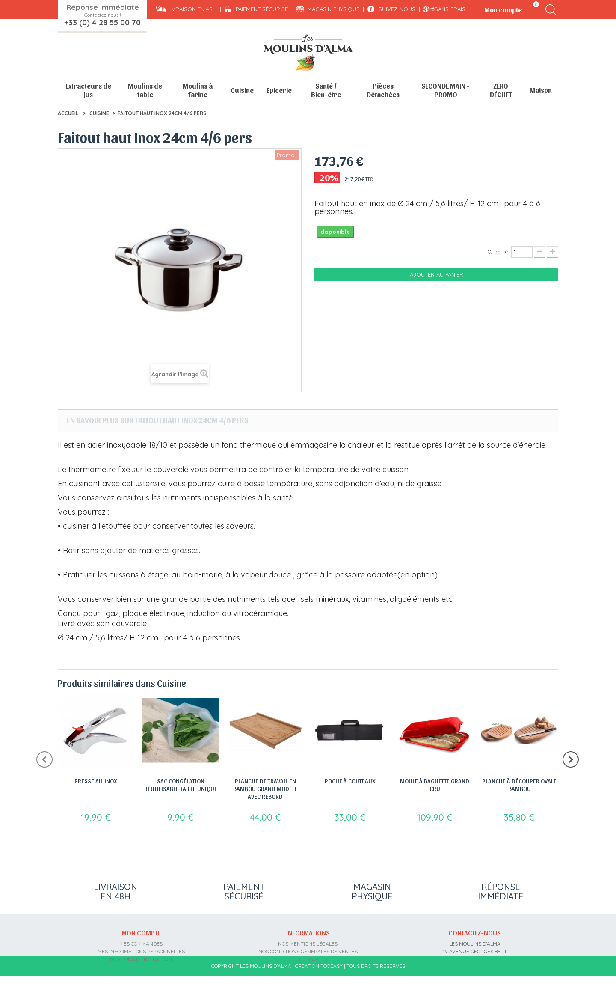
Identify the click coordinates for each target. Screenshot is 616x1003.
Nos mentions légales (308, 943)
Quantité (498, 251)
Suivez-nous (397, 9)
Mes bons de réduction (141, 959)
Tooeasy (331, 992)
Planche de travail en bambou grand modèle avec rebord (265, 788)
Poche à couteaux (350, 781)
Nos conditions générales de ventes (308, 951)
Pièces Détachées (383, 90)
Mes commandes (141, 943)
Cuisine (242, 90)
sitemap (307, 959)
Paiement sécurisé (262, 9)
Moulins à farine (198, 90)
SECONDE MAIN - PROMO (445, 90)
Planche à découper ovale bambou (519, 784)
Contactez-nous (474, 932)
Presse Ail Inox (95, 781)
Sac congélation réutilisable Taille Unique (180, 784)
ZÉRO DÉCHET (501, 90)
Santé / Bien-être (326, 90)
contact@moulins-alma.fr (474, 974)
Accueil (68, 113)
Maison (541, 90)
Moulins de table (145, 90)
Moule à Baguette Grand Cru (434, 784)
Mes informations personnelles (141, 951)
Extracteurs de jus (88, 90)
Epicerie (279, 90)
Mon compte (140, 932)
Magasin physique (333, 9)
